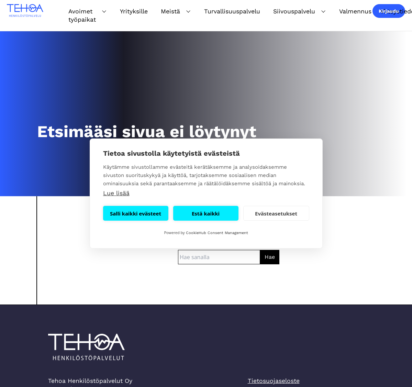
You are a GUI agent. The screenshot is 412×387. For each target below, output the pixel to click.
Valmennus (355, 11)
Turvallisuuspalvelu (232, 11)
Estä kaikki (206, 213)
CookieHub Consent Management (217, 233)
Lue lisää (116, 193)
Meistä (170, 11)
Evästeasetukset (276, 213)
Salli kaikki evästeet (135, 213)
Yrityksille (134, 11)
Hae (270, 257)
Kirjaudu (389, 11)
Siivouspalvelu (294, 11)
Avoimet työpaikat (82, 15)
